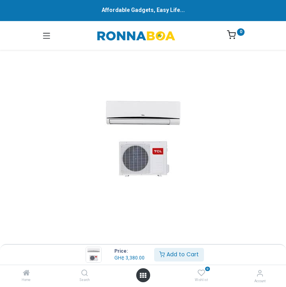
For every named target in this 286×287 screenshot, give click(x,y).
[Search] (84, 273)
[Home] (26, 273)
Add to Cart (179, 254)
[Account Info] (260, 273)
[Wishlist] (201, 273)
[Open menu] (143, 275)
